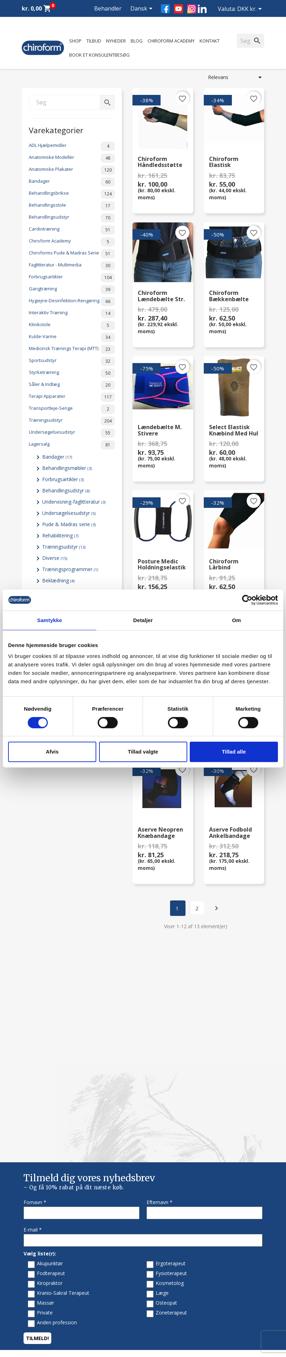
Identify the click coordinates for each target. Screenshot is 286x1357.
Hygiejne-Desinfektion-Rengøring (72, 301)
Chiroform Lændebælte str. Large (161, 296)
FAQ (153, 1174)
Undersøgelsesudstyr (72, 433)
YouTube (178, 8)
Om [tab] (236, 620)
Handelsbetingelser (169, 1219)
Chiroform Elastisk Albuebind (224, 162)
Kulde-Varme (72, 337)
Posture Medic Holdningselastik (162, 564)
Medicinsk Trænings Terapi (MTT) (72, 349)
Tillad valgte (143, 752)
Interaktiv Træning (72, 313)
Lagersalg (72, 445)
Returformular (164, 1228)
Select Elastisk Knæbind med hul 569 (233, 430)
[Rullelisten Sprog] (142, 9)
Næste (216, 908)
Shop (75, 41)
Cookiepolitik (162, 1237)
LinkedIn (202, 8)
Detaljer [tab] (143, 620)
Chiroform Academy (171, 41)
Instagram (191, 8)
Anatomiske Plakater (72, 170)
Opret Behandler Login (47, 1237)
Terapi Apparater (72, 397)
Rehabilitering (60, 535)
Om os (156, 1156)
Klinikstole (72, 325)
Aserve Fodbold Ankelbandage (230, 833)
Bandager (72, 182)
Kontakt (210, 41)
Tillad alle (234, 752)
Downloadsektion (42, 1219)
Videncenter (35, 1210)
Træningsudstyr (72, 421)
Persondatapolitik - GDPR (177, 1210)
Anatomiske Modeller (72, 158)
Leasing (30, 1228)
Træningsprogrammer (70, 569)
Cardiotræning (72, 229)
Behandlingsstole (72, 206)
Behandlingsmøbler (67, 468)
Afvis (52, 752)
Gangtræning (72, 289)
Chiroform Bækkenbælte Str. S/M (229, 296)
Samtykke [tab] (49, 620)
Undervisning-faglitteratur (73, 501)
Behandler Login (108, 17)
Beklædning (58, 580)
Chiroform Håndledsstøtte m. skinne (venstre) (160, 162)
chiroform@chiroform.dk (50, 1326)
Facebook (165, 8)
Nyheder (116, 41)
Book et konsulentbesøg (99, 55)
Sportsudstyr (72, 361)
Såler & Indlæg (72, 385)
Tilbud (93, 41)
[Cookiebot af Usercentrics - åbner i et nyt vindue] (247, 600)
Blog (137, 41)
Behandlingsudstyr (72, 217)
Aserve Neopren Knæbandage (160, 833)
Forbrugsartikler (72, 277)
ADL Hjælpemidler (72, 146)
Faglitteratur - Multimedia (72, 265)
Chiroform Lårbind (224, 564)
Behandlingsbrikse (72, 194)
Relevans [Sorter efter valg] (236, 77)
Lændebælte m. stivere (160, 430)
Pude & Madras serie (69, 524)
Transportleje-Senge (72, 409)
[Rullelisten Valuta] (250, 9)
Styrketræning (72, 373)
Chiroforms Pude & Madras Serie (72, 253)
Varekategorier (56, 129)
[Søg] (72, 102)
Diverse (54, 558)
